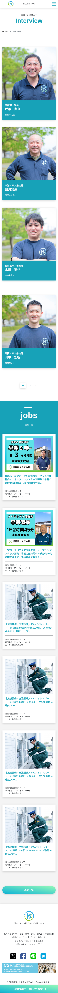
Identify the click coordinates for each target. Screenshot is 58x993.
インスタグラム (35, 944)
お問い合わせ (21, 944)
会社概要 (39, 941)
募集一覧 (41, 937)
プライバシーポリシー (24, 941)
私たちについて (10, 934)
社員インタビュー (19, 937)
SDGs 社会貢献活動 (45, 934)
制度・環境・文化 (27, 934)
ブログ (32, 937)
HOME (5, 31)
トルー (48, 982)
